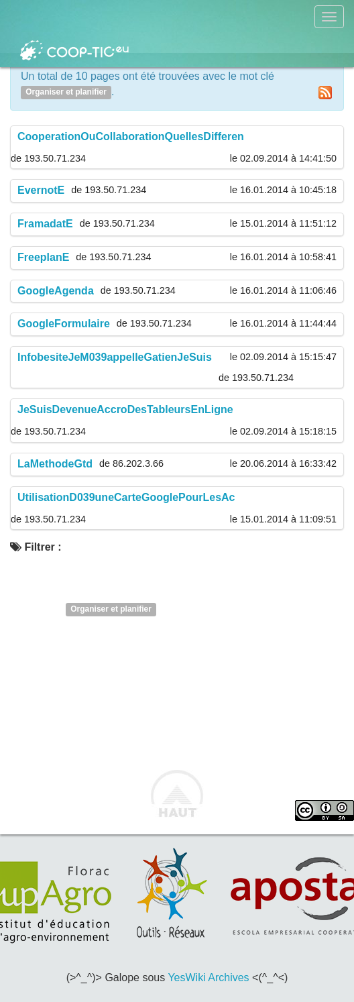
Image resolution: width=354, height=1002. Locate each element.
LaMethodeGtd (55, 463)
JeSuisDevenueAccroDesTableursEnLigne (125, 409)
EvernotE (40, 190)
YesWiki (186, 977)
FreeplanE (43, 257)
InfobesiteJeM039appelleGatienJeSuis (114, 357)
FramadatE (45, 223)
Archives (228, 977)
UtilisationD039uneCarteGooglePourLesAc (126, 497)
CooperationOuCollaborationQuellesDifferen (130, 136)
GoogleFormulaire (63, 323)
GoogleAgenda (55, 290)
